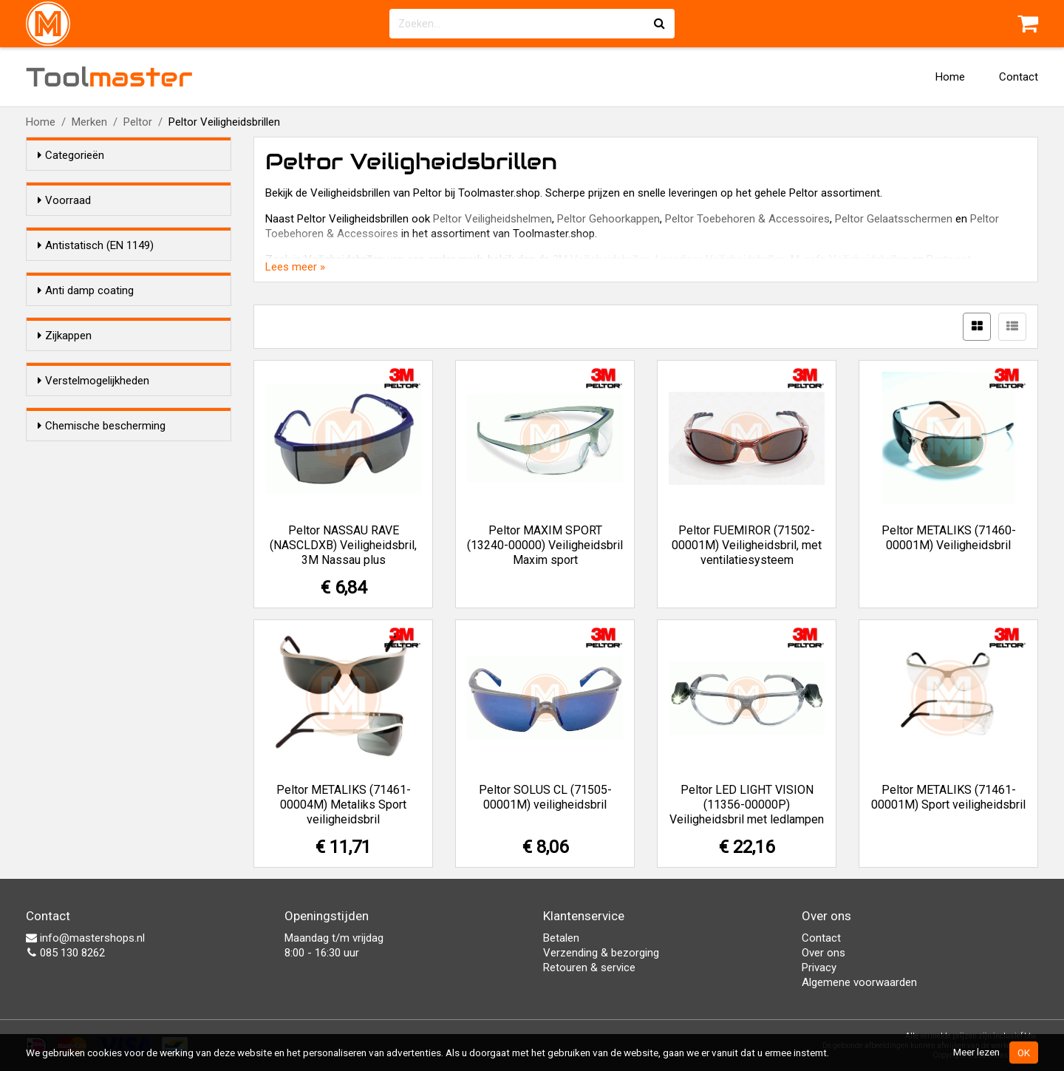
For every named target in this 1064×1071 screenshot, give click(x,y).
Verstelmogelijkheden (93, 544)
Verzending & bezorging (601, 952)
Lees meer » (295, 266)
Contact (1018, 77)
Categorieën (71, 155)
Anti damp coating (86, 363)
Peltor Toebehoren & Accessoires (747, 218)
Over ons (823, 952)
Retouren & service (589, 967)
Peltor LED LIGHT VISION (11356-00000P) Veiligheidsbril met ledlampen (746, 804)
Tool (109, 77)
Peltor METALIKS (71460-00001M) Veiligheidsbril (948, 537)
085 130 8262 (65, 952)
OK (1023, 1052)
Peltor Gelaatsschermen (893, 218)
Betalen (561, 938)
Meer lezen (976, 1052)
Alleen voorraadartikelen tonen (134, 228)
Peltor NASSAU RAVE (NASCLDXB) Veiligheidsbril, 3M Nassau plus (343, 545)
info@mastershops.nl (85, 938)
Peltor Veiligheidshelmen (492, 218)
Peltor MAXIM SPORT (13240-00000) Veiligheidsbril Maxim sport (545, 545)
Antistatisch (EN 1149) (96, 272)
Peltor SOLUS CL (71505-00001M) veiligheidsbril (545, 797)
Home (950, 77)
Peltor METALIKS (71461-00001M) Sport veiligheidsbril (948, 797)
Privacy (819, 967)
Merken (89, 122)
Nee (77, 319)
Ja (73, 300)
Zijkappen (65, 453)
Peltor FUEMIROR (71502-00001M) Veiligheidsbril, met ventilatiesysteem (747, 545)
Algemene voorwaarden (859, 982)
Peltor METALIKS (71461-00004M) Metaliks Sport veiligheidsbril (343, 804)
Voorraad (64, 200)
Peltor (137, 122)
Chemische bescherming (102, 635)
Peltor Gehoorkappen (608, 218)
